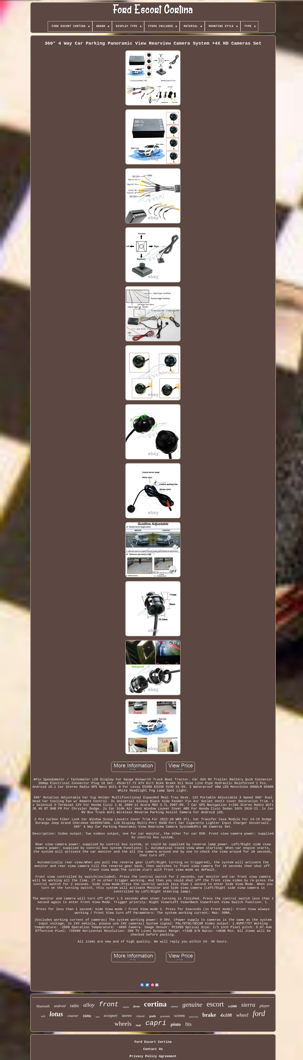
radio (74, 1005)
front (108, 1004)
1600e (87, 1016)
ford (259, 1013)
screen (179, 1015)
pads (152, 1016)
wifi (43, 1016)
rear (138, 1025)
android (60, 1006)
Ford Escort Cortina (153, 1042)
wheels (123, 1023)
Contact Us (153, 1049)
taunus (174, 1006)
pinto (176, 1024)
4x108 (226, 1015)
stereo (127, 1015)
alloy (89, 1005)
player (265, 1006)
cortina (155, 1004)
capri (156, 1023)
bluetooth (42, 1006)
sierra (248, 1004)
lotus (56, 1014)
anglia (126, 1007)
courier (72, 1016)
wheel (242, 1015)
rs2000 (232, 1006)
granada (165, 1016)
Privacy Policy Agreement (152, 1056)
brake (209, 1015)
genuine (192, 1004)
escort (215, 1004)
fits (188, 1024)
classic (140, 1016)
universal (193, 1016)
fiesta (136, 1006)
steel (98, 1017)
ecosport (110, 1015)
